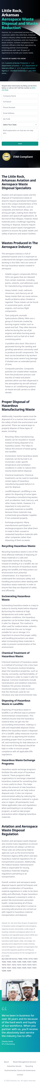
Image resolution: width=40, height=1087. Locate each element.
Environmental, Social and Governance (20, 1070)
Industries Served (14, 1066)
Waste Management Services (24, 1062)
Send (20, 144)
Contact (20, 1074)
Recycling (29, 1066)
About (6, 1062)
